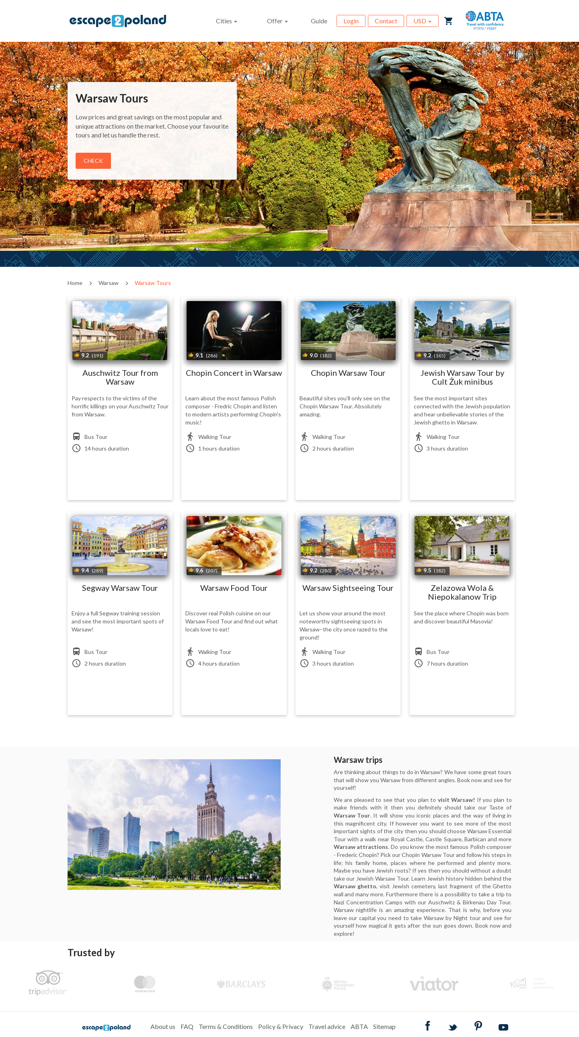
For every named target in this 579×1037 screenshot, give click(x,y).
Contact (386, 21)
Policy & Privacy (280, 1026)
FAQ (187, 1026)
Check (93, 160)
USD (422, 21)
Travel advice (326, 1026)
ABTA (359, 1026)
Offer (277, 21)
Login (351, 21)
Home (75, 282)
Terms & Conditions (226, 1026)
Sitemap (384, 1026)
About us (162, 1026)
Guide (319, 21)
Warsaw (109, 282)
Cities (226, 21)
